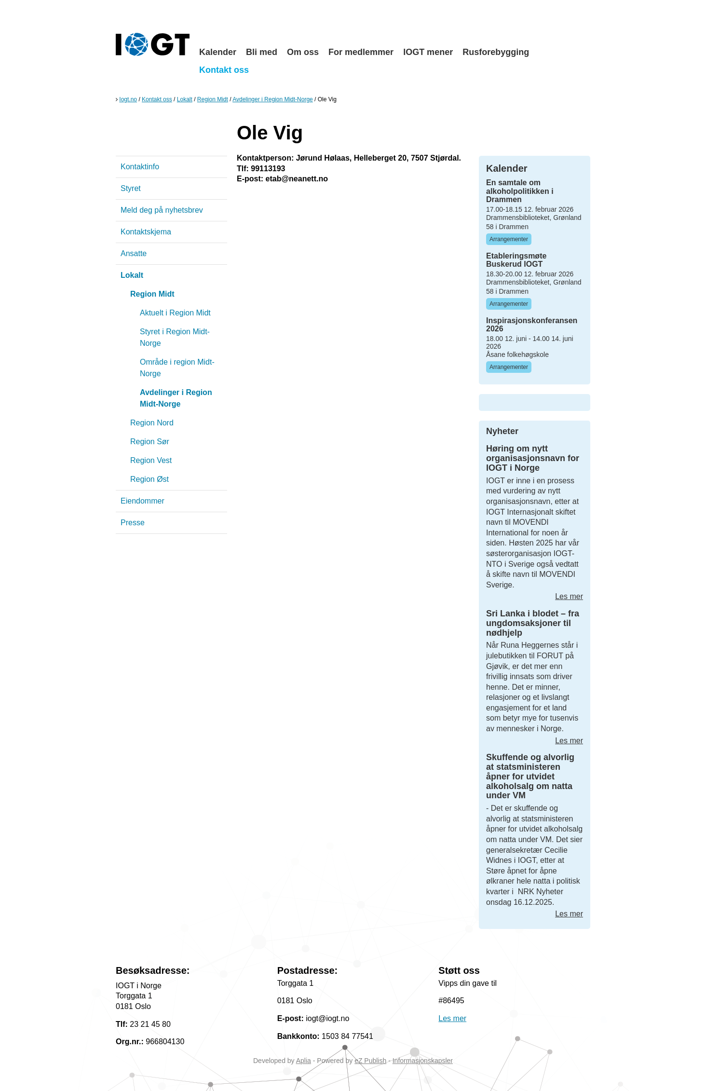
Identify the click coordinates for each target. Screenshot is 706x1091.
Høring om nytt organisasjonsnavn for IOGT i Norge (532, 458)
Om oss (303, 52)
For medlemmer (361, 52)
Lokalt (184, 99)
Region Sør (149, 441)
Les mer (569, 596)
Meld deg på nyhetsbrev (162, 210)
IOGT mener (428, 52)
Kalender (217, 52)
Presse (133, 522)
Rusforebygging (495, 52)
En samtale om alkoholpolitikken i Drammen (520, 191)
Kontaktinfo (140, 167)
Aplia (303, 1060)
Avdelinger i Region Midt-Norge (272, 99)
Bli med (261, 52)
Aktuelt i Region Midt (175, 313)
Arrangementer (508, 239)
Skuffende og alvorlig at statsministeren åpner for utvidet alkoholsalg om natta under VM (530, 776)
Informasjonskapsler (423, 1060)
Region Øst (149, 479)
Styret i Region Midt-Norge (175, 337)
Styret (131, 188)
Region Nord (152, 423)
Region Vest (151, 460)
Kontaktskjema (146, 232)
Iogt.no (128, 99)
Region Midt (212, 99)
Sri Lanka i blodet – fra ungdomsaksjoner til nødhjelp (532, 623)
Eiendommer (142, 501)
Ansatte (134, 253)
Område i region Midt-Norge (177, 368)
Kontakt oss (224, 70)
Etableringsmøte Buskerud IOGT (516, 260)
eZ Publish (370, 1060)
